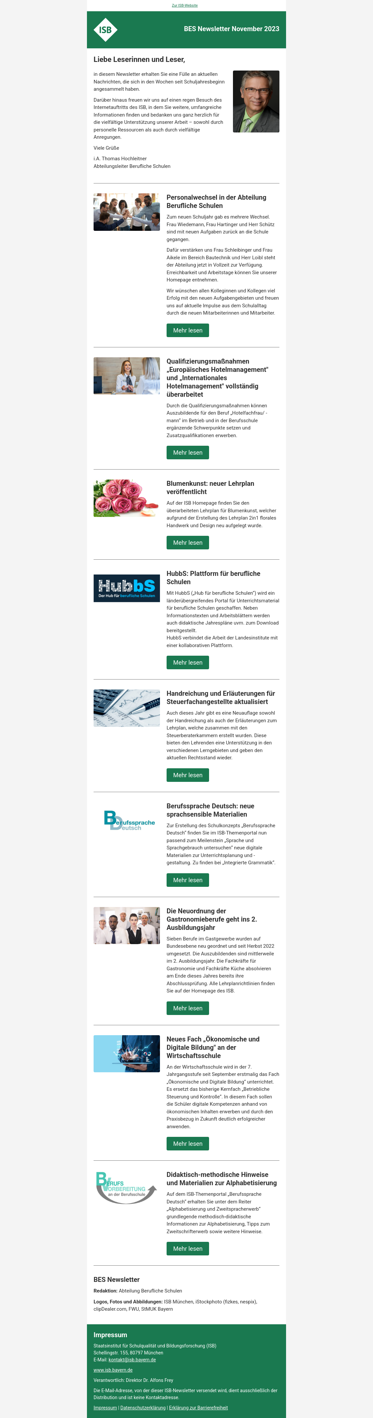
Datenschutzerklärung (143, 1407)
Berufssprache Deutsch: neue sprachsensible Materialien (210, 810)
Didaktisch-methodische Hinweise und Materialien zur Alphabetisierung (222, 1179)
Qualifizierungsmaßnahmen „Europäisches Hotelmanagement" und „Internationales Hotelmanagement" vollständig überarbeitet (217, 377)
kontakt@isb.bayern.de (132, 1359)
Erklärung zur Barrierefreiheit (198, 1407)
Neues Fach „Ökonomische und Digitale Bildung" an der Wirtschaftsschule (213, 1047)
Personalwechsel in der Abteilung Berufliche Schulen (216, 201)
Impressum (105, 1407)
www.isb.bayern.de (113, 1370)
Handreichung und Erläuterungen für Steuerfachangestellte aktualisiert (221, 697)
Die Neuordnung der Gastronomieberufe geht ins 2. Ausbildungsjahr (212, 919)
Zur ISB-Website (185, 5)
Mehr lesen (187, 330)
